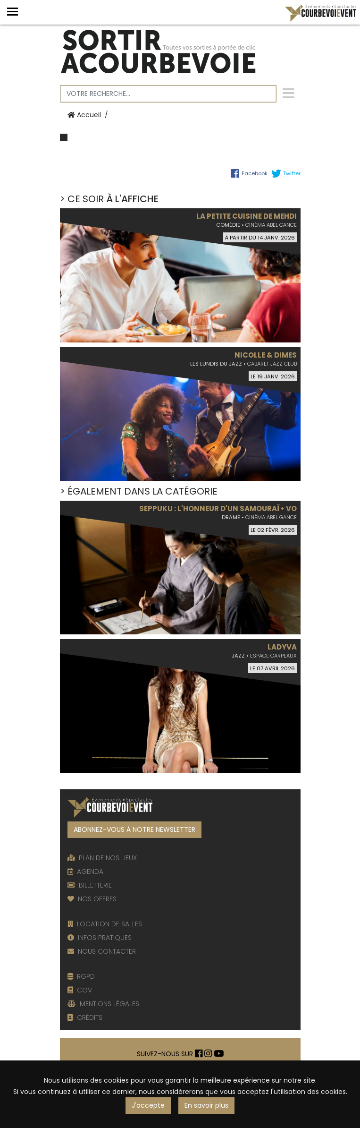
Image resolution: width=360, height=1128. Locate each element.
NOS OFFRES (92, 899)
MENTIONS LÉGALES (103, 1003)
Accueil (84, 115)
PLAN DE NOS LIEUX (102, 858)
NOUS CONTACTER (101, 951)
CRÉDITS (84, 1017)
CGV (79, 990)
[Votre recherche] (168, 93)
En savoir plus (206, 1105)
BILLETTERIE (89, 885)
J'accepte (148, 1105)
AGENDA (85, 871)
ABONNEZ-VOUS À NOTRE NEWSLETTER (134, 829)
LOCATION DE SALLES (104, 924)
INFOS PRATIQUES (99, 937)
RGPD (81, 976)
